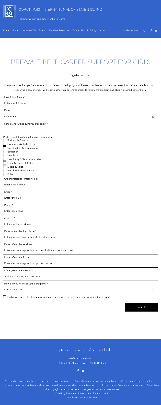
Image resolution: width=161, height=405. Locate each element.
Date (8, 110)
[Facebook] (151, 30)
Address (8, 218)
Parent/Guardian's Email (17, 270)
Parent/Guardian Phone (17, 257)
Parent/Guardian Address (18, 244)
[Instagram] (156, 30)
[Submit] (141, 307)
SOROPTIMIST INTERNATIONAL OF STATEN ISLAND (60, 9)
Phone (7, 205)
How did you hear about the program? (25, 283)
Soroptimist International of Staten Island (81, 349)
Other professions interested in (21, 178)
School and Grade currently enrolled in (25, 123)
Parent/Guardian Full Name (19, 231)
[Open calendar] (153, 116)
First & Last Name (14, 97)
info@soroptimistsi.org (134, 30)
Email (7, 192)
